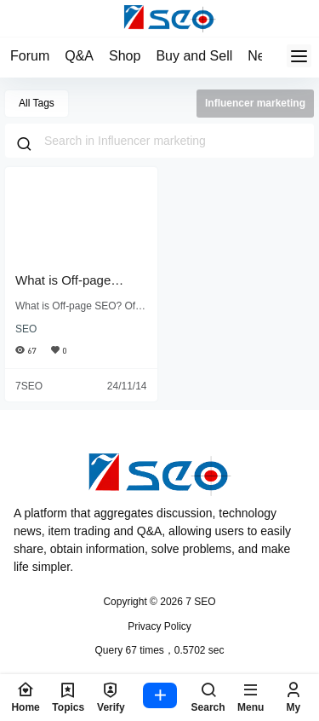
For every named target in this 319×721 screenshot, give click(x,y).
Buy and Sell (194, 56)
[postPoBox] (160, 697)
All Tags (36, 103)
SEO (26, 329)
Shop (124, 56)
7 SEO (199, 602)
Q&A (79, 56)
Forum (29, 56)
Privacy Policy (159, 626)
